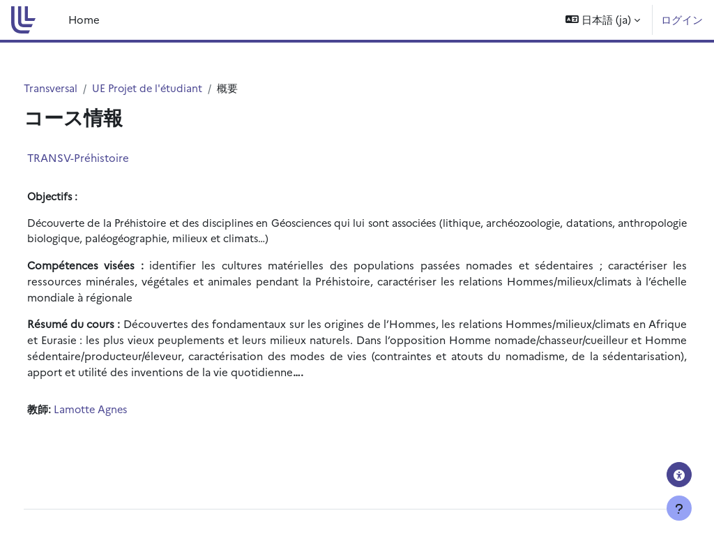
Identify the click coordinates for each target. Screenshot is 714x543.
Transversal (77, 88)
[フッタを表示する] (679, 508)
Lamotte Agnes (117, 409)
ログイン (682, 19)
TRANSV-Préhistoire (104, 158)
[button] (602, 20)
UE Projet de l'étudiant (177, 88)
